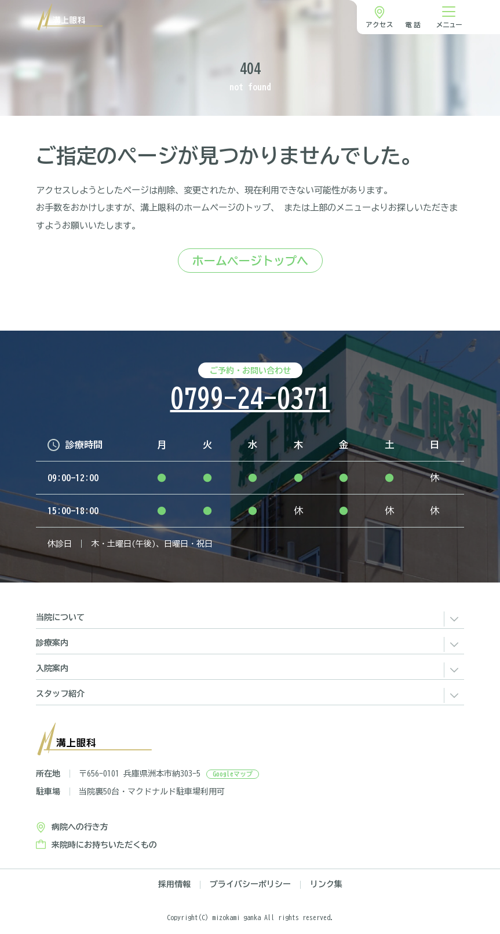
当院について (60, 617)
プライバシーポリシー (250, 885)
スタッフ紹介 (60, 694)
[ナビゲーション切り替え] (449, 17)
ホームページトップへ (250, 260)
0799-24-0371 (250, 398)
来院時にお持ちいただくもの (104, 845)
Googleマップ (233, 774)
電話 (413, 24)
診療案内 (52, 643)
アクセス (379, 24)
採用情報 (174, 885)
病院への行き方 (80, 827)
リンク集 (326, 885)
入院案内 (52, 668)
